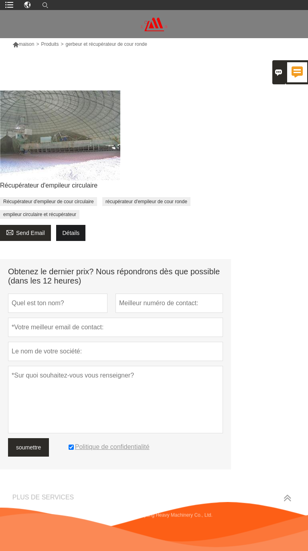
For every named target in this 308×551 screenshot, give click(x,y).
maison (26, 44)
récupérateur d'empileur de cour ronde (146, 201)
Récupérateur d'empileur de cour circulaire (48, 201)
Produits (50, 44)
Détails (70, 233)
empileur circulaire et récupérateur (39, 214)
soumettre (28, 447)
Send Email (25, 232)
